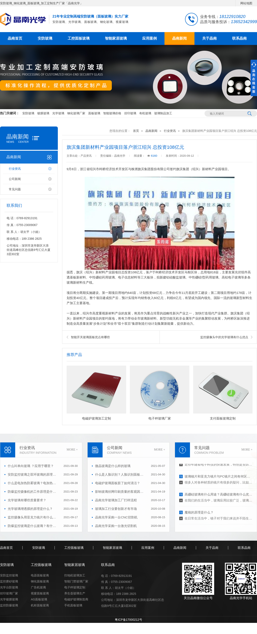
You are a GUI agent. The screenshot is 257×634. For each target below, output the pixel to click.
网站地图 (246, 3)
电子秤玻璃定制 (74, 587)
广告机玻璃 (38, 587)
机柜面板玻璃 (40, 605)
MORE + (72, 449)
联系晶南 (239, 38)
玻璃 (182, 277)
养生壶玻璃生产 (74, 593)
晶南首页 (15, 38)
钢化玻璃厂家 (76, 113)
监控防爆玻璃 (9, 605)
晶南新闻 (179, 38)
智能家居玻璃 (116, 38)
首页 (136, 130)
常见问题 (15, 189)
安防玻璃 (45, 38)
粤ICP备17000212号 (128, 619)
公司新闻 (15, 179)
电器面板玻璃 (40, 575)
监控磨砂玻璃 (9, 581)
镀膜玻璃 (43, 113)
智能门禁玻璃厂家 (76, 581)
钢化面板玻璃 (40, 581)
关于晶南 (209, 38)
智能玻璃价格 (112, 113)
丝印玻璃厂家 (9, 593)
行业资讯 (15, 168)
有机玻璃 (145, 113)
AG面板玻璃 (39, 599)
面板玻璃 (94, 113)
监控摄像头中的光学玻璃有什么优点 (224, 337)
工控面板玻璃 (79, 38)
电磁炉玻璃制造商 (76, 599)
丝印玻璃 (130, 113)
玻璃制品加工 (163, 113)
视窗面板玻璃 (40, 593)
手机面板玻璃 (73, 605)
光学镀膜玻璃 (9, 599)
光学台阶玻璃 (9, 587)
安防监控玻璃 (9, 575)
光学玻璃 (58, 113)
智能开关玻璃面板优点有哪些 (90, 337)
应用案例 (149, 38)
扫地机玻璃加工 (74, 575)
